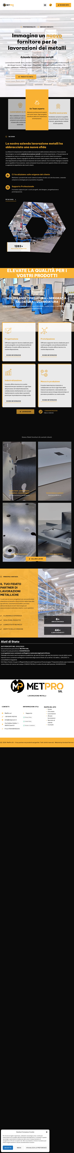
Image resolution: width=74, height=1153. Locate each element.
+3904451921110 (50, 414)
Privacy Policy (28, 716)
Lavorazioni (52, 713)
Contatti (51, 724)
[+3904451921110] (41, 415)
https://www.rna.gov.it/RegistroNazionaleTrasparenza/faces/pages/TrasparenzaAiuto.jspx (35, 661)
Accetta (7, 1148)
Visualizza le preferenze (36, 1148)
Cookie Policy (28, 720)
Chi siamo (51, 711)
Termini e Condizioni (30, 724)
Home (50, 708)
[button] (47, 1132)
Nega (19, 1148)
